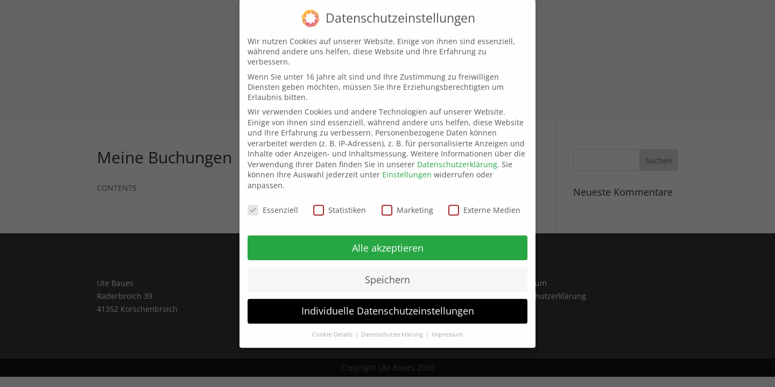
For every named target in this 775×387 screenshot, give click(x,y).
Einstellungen (407, 167)
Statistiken (339, 202)
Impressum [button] (447, 327)
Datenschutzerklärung (457, 156)
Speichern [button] (387, 271)
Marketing (407, 202)
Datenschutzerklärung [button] (393, 327)
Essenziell (273, 202)
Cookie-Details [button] (333, 327)
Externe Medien (484, 202)
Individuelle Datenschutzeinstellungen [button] (387, 303)
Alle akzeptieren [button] (388, 239)
